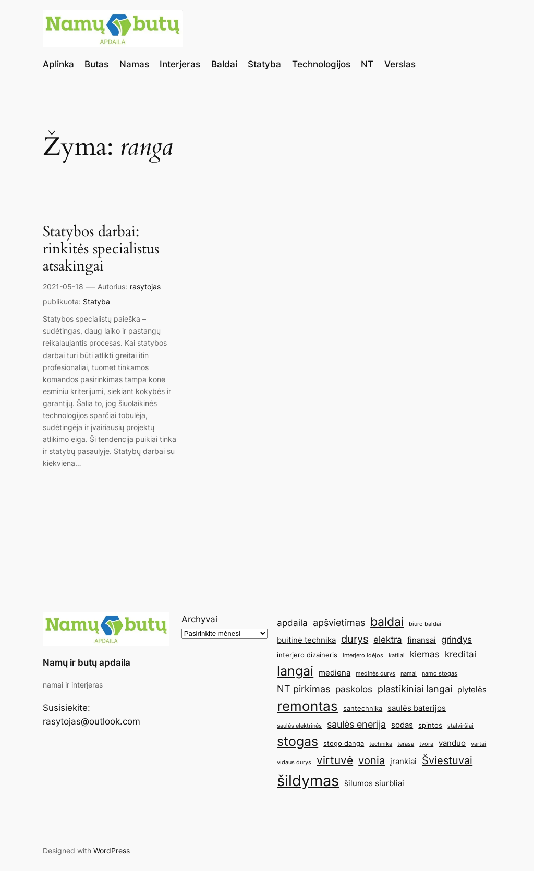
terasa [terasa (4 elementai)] (405, 744)
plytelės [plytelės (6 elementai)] (472, 689)
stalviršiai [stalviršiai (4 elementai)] (460, 725)
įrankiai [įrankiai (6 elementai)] (403, 761)
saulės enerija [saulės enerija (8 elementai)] (356, 724)
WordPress (111, 850)
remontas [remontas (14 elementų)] (307, 706)
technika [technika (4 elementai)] (380, 744)
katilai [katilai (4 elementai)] (397, 655)
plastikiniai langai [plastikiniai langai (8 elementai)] (415, 688)
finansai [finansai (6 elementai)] (421, 640)
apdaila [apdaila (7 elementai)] (292, 623)
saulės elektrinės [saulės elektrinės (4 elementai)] (299, 725)
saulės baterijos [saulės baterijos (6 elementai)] (416, 708)
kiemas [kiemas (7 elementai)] (425, 654)
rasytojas (145, 286)
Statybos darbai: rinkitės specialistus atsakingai (101, 249)
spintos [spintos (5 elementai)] (430, 725)
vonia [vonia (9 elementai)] (371, 760)
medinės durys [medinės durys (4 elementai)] (375, 673)
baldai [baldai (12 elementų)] (387, 621)
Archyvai (199, 619)
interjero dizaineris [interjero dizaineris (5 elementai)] (307, 655)
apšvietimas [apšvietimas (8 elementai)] (339, 622)
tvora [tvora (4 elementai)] (426, 744)
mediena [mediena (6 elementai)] (334, 673)
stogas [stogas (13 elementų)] (297, 741)
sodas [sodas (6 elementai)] (402, 725)
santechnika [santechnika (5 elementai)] (362, 708)
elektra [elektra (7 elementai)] (387, 639)
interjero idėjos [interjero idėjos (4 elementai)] (363, 655)
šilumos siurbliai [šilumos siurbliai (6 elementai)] (374, 783)
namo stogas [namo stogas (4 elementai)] (439, 673)
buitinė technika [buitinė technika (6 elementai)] (306, 640)
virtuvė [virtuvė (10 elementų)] (335, 760)
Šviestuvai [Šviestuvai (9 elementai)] (447, 760)
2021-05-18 (63, 286)
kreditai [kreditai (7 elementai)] (460, 654)
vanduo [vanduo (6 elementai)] (452, 743)
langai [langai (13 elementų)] (295, 671)
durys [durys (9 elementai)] (354, 639)
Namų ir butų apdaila (86, 662)
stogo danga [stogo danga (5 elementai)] (343, 743)
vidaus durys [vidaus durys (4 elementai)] (294, 762)
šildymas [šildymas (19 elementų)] (308, 780)
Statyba (96, 301)
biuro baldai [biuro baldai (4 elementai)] (425, 624)
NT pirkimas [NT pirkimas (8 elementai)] (303, 688)
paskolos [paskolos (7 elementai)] (353, 689)
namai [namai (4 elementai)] (408, 673)
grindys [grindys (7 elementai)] (456, 639)
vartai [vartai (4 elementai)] (478, 744)
